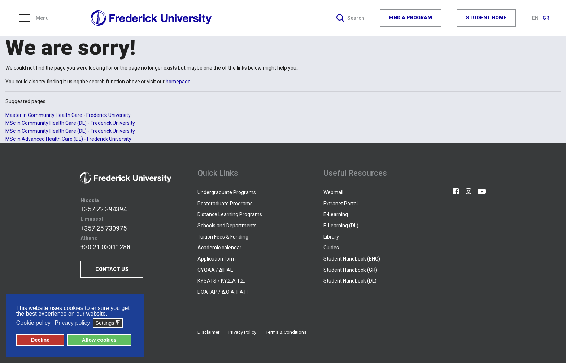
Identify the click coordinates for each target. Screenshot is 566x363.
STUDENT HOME (486, 18)
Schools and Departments (227, 225)
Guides (331, 247)
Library (331, 237)
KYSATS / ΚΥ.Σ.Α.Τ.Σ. (221, 281)
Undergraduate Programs (226, 192)
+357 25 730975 (103, 228)
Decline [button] (40, 340)
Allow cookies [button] (99, 340)
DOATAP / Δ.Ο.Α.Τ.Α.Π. (223, 292)
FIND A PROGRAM (410, 18)
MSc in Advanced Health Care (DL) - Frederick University (68, 139)
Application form (216, 259)
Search (350, 18)
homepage (178, 81)
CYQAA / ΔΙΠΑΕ (215, 270)
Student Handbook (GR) (350, 270)
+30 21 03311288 (105, 247)
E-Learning (335, 214)
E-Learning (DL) (340, 225)
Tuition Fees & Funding (222, 237)
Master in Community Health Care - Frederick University (68, 115)
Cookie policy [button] (33, 323)
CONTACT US (112, 269)
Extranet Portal (340, 203)
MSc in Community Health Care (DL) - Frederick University (70, 123)
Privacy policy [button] (72, 323)
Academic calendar (219, 247)
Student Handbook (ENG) (351, 259)
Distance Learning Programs (229, 214)
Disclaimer (208, 332)
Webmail (333, 192)
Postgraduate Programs (225, 203)
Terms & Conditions (286, 332)
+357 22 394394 (103, 209)
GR (546, 18)
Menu (34, 18)
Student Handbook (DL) (349, 281)
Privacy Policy (242, 332)
